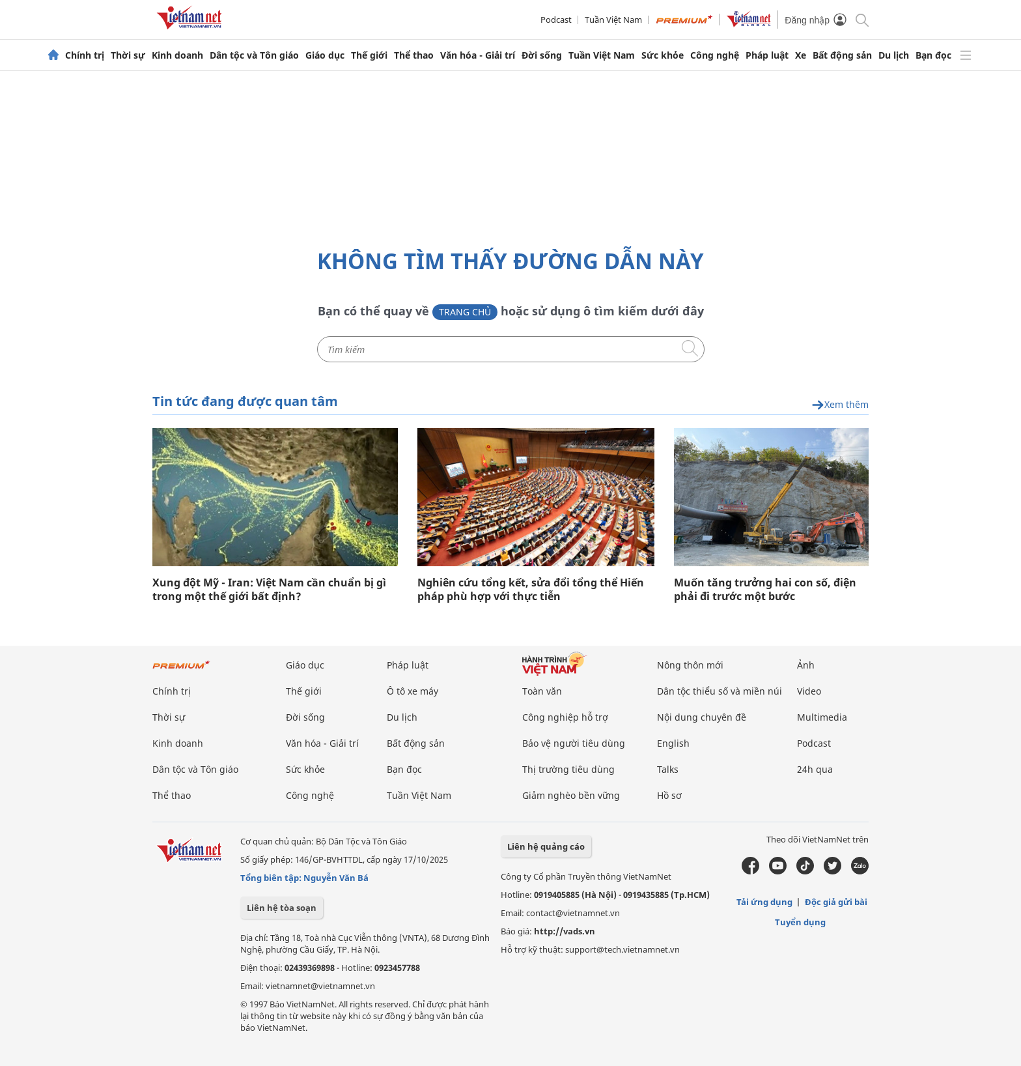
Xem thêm (840, 405)
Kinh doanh (177, 55)
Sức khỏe (662, 55)
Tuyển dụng (800, 922)
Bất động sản (842, 55)
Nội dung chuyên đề (701, 717)
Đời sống (542, 55)
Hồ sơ (669, 795)
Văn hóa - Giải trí (477, 55)
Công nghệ (714, 55)
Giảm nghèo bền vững (571, 795)
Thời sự (128, 55)
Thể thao (414, 55)
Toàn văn (542, 691)
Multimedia (822, 717)
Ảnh (806, 665)
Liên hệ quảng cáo (546, 846)
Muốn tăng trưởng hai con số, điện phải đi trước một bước (765, 589)
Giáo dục (324, 55)
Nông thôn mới (690, 665)
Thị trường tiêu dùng (568, 769)
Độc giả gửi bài (836, 902)
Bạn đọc (933, 55)
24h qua (815, 769)
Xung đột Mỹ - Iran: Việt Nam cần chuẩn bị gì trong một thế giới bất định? (269, 589)
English (673, 743)
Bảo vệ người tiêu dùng (573, 743)
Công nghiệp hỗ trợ (565, 717)
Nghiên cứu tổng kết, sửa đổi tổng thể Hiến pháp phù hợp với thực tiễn (530, 589)
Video (809, 691)
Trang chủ (465, 312)
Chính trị (84, 55)
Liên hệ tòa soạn (281, 908)
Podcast (556, 19)
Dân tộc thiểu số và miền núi (719, 691)
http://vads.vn (564, 931)
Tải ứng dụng (764, 902)
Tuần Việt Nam (613, 19)
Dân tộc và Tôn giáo (254, 55)
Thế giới (369, 55)
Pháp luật (767, 55)
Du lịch (893, 55)
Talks (667, 769)
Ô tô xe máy (412, 691)
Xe (800, 55)
